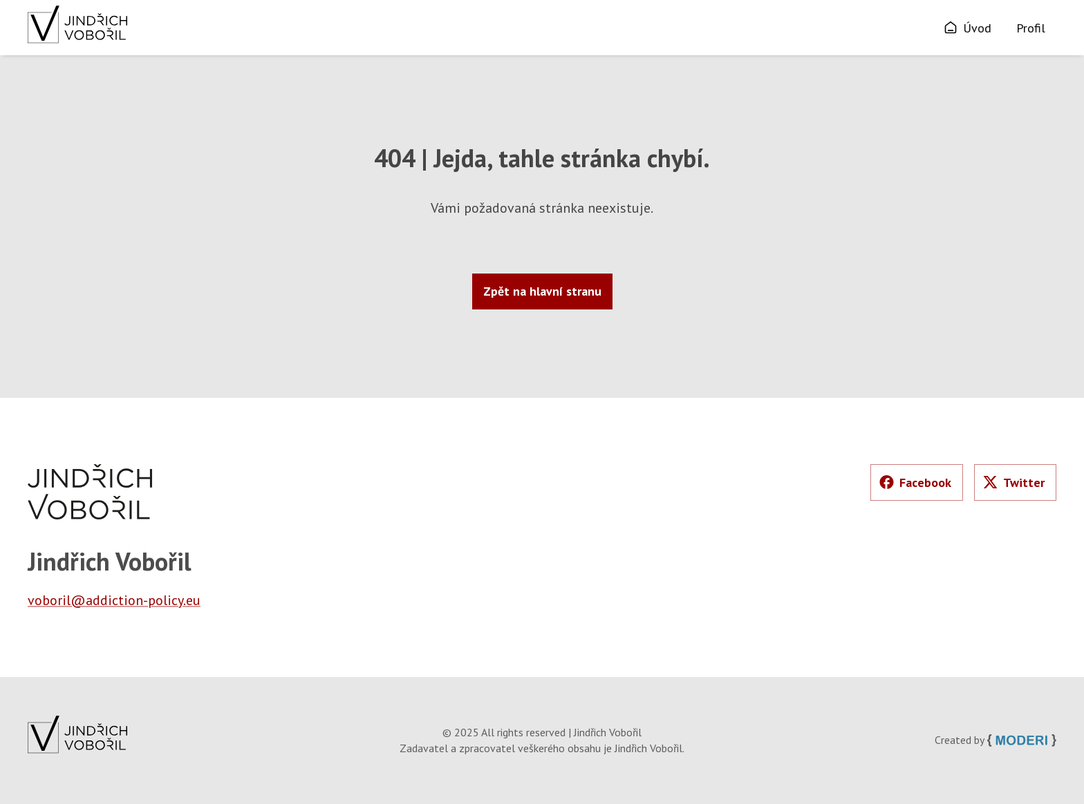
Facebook (915, 482)
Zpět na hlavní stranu (542, 291)
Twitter (1014, 482)
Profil (1030, 28)
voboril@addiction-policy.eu (114, 600)
